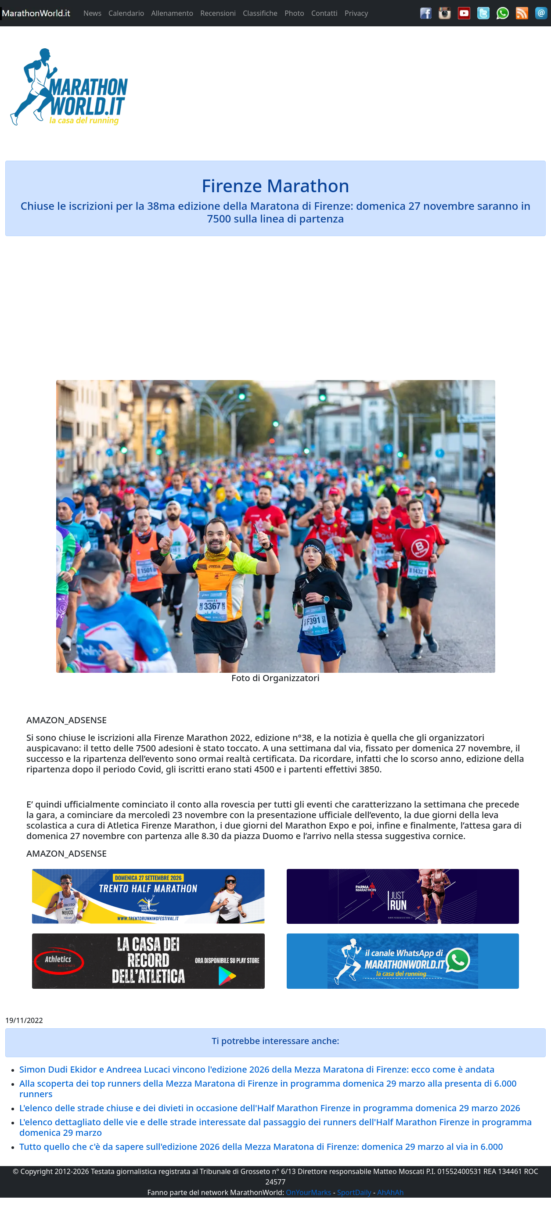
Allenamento (172, 13)
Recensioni (218, 13)
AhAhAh (390, 1192)
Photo (294, 13)
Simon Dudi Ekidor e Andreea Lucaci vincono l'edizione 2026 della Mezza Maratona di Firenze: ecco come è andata (256, 1069)
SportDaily (354, 1192)
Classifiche (260, 13)
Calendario (126, 13)
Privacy (356, 13)
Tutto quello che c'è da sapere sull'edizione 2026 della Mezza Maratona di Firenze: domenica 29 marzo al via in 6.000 (261, 1146)
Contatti (324, 13)
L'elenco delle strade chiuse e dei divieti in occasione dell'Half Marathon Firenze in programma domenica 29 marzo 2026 (269, 1108)
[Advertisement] (344, 89)
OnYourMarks (308, 1192)
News (92, 13)
